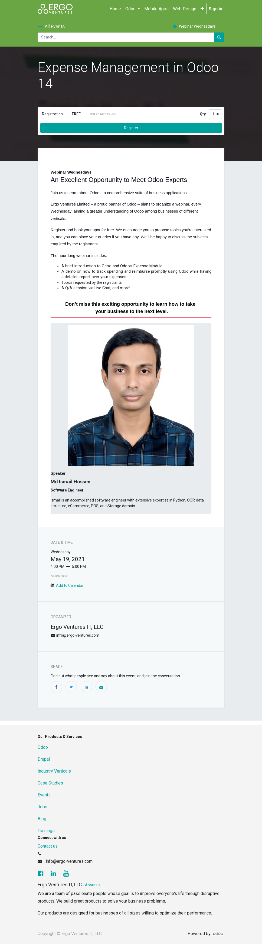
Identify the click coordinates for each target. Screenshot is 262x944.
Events (44, 794)
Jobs (42, 806)
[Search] (219, 37)
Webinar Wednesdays (194, 26)
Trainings (46, 830)
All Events (51, 26)
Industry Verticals (54, 771)
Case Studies (50, 783)
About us (92, 885)
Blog (42, 818)
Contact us (48, 846)
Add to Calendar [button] (70, 585)
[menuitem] (115, 9)
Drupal (44, 759)
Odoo (43, 747)
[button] (202, 9)
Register (131, 128)
